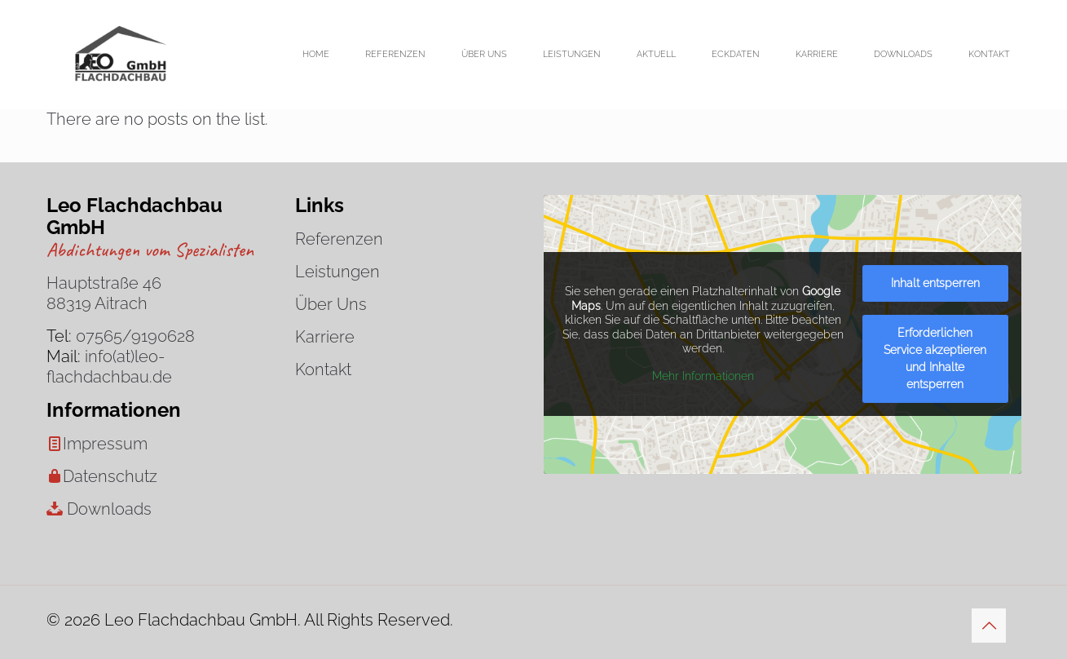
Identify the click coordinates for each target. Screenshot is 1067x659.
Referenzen (339, 239)
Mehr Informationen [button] (702, 376)
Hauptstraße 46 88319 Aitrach (103, 293)
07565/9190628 (135, 336)
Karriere (325, 337)
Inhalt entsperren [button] (934, 283)
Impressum (105, 443)
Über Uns (331, 304)
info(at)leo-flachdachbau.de (109, 367)
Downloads (109, 509)
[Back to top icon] (989, 625)
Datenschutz (110, 476)
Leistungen (337, 271)
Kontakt (323, 369)
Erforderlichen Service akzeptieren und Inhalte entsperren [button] (935, 358)
